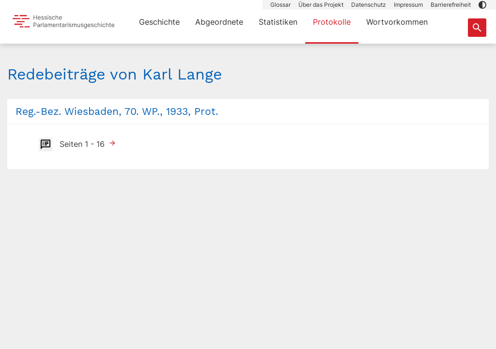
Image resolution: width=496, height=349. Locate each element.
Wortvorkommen (397, 22)
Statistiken (278, 22)
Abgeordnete (219, 22)
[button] (482, 5)
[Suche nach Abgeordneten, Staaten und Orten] (477, 27)
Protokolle (332, 22)
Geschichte (159, 22)
